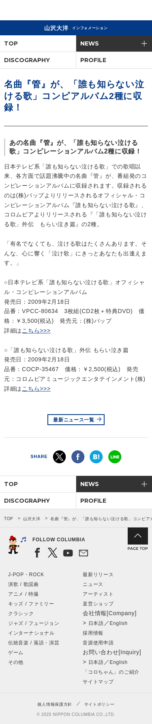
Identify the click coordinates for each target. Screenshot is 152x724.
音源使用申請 (98, 643)
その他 (16, 662)
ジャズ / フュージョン (33, 623)
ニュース (93, 584)
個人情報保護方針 (54, 704)
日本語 (96, 623)
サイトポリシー (99, 704)
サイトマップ (98, 682)
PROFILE (93, 60)
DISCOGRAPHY (27, 60)
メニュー (139, 11)
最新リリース (98, 574)
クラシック (21, 613)
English (119, 623)
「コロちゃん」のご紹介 (111, 672)
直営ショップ (98, 604)
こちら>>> (36, 330)
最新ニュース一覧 (73, 420)
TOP (11, 43)
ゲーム (16, 652)
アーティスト (98, 594)
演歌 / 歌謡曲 (23, 584)
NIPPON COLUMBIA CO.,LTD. (44, 10)
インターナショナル (31, 633)
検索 (118, 11)
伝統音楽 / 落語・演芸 (33, 643)
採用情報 (93, 633)
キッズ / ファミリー (31, 604)
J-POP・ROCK (26, 574)
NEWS (89, 43)
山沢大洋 (32, 519)
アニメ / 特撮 (23, 594)
